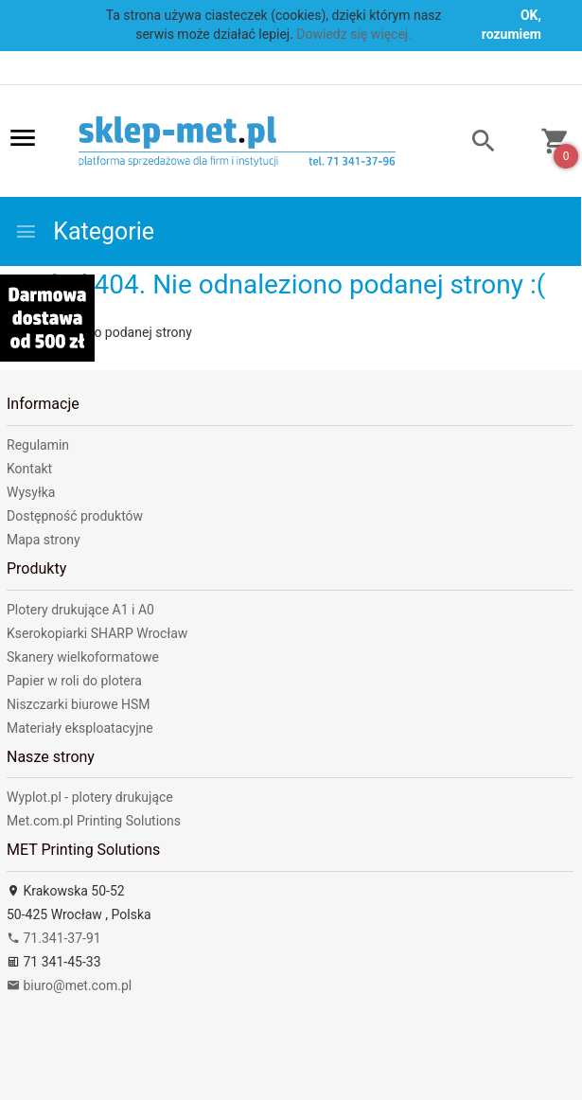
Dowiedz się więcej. (354, 34)
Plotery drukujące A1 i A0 (80, 609)
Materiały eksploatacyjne (80, 728)
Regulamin (38, 444)
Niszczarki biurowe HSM (78, 704)
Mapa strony (43, 539)
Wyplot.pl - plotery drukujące (90, 797)
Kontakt (29, 468)
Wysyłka (31, 492)
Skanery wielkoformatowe (83, 657)
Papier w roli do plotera (74, 680)
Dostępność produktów (75, 515)
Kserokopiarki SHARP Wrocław (97, 633)
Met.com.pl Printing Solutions (94, 820)
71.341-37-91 (54, 938)
